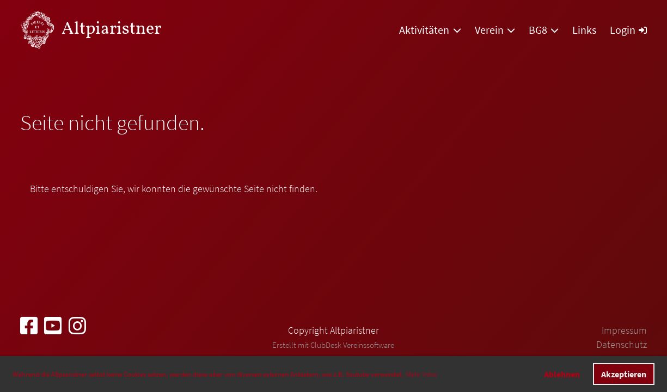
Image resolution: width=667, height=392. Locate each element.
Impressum (624, 330)
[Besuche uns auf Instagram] (77, 326)
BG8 (544, 29)
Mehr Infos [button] (421, 374)
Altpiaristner (111, 29)
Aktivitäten (430, 29)
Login (628, 29)
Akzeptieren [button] (623, 374)
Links (584, 29)
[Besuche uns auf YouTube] (53, 326)
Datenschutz (621, 344)
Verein (495, 29)
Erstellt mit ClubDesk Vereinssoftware (333, 345)
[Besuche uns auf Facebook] (29, 326)
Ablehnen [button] (562, 374)
